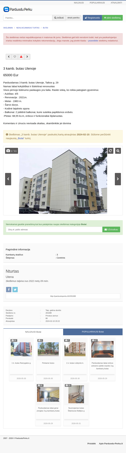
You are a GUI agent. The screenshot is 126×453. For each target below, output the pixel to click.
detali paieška (73, 18)
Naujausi (79, 3)
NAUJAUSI (33, 332)
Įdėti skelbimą (112, 17)
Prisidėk (91, 443)
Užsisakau (111, 229)
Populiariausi (97, 3)
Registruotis (92, 17)
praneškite (93, 40)
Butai (20, 138)
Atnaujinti (116, 3)
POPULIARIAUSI (93, 331)
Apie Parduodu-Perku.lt (111, 443)
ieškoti (59, 17)
